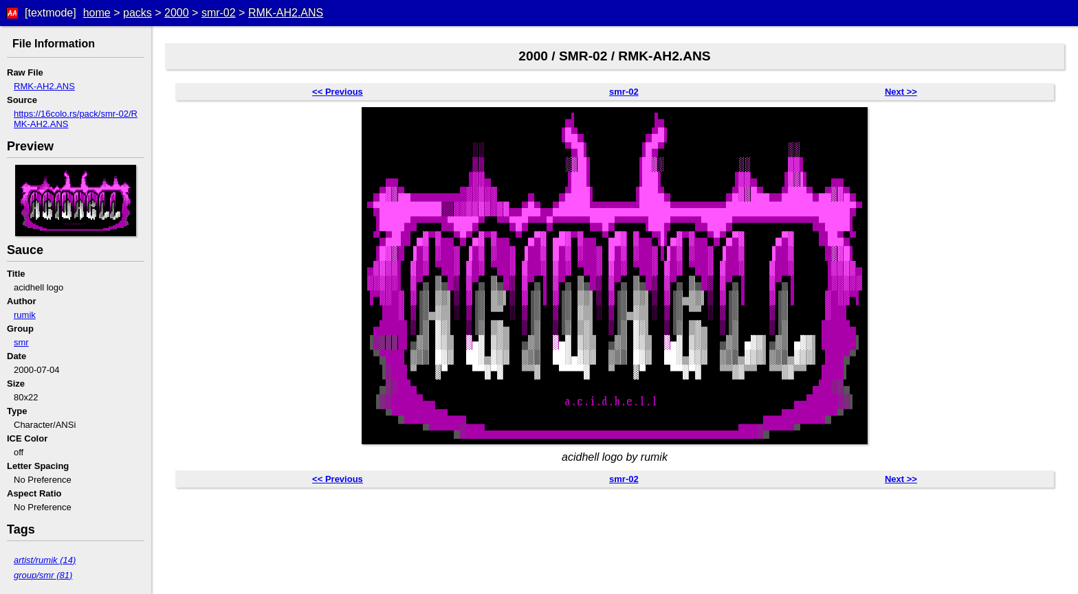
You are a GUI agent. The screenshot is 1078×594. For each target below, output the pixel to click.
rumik (25, 315)
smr (21, 342)
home (97, 13)
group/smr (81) (43, 575)
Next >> (901, 92)
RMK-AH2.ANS (285, 13)
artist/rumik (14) (45, 560)
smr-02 (218, 13)
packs (137, 13)
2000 (176, 13)
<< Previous (337, 92)
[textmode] (50, 13)
